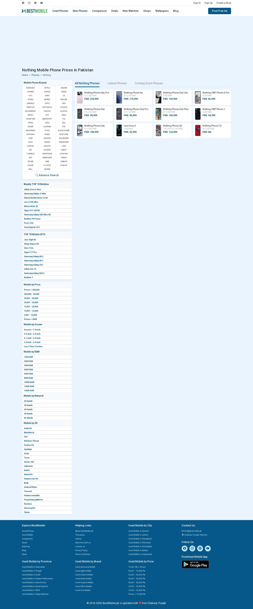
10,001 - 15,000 (31, 311)
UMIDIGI (64, 161)
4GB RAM (28, 369)
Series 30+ (29, 462)
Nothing (31, 134)
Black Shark (64, 130)
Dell (31, 169)
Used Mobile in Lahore (138, 535)
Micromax (30, 130)
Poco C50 (28, 223)
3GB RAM (28, 365)
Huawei (30, 92)
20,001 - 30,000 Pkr (136, 586)
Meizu (30, 115)
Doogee (47, 150)
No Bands (28, 418)
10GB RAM (29, 382)
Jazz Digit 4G (30, 240)
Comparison (99, 10)
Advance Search (47, 175)
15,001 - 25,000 (31, 307)
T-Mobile (30, 154)
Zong (30, 123)
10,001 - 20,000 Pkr (136, 590)
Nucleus (28, 504)
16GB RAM (29, 390)
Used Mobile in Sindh (31, 575)
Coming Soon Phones (149, 83)
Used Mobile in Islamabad (33, 567)
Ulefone (47, 127)
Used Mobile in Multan (138, 550)
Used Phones (60, 10)
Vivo (64, 103)
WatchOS (28, 474)
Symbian (28, 449)
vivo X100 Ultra (31, 202)
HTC (30, 96)
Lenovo (47, 111)
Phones (35, 75)
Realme (64, 99)
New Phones (80, 10)
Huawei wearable (32, 495)
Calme (30, 161)
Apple (47, 88)
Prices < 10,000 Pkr (137, 594)
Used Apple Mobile (83, 571)
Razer (47, 142)
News (24, 554)
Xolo (30, 142)
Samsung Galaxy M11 (33, 261)
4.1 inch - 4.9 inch (32, 338)
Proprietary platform (33, 500)
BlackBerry (30, 111)
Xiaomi (64, 88)
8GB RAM (28, 378)
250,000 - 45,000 (31, 294)
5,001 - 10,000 (30, 315)
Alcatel (63, 111)
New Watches (131, 10)
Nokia (63, 92)
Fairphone (47, 154)
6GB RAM (28, 374)
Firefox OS (29, 445)
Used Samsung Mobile (85, 567)
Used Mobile (27, 535)
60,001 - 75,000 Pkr (136, 571)
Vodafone (30, 119)
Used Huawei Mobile (84, 582)
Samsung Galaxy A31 (33, 265)
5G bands (28, 414)
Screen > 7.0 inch (32, 330)
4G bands (28, 409)
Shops (147, 10)
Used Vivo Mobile (83, 590)
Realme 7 (28, 277)
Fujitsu (47, 165)
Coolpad (64, 154)
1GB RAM (28, 357)
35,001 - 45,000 (31, 298)
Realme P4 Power (32, 219)
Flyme (27, 512)
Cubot (64, 150)
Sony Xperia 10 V (32, 227)
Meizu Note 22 (31, 206)
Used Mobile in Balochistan (34, 582)
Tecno (30, 99)
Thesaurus (80, 535)
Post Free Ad (219, 10)
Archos (47, 138)
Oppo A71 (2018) (32, 210)
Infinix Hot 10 (30, 269)
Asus (64, 115)
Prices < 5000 (30, 319)
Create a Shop (223, 3)
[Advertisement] (126, 42)
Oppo (47, 103)
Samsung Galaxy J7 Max (35, 194)
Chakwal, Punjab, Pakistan (194, 535)
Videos (78, 539)
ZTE (47, 115)
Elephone (64, 134)
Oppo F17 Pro (30, 252)
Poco (47, 130)
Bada (26, 483)
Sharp (30, 127)
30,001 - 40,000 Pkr (136, 582)
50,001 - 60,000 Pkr (136, 575)
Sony (47, 96)
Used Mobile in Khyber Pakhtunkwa (37, 579)
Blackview (64, 138)
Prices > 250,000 (32, 290)
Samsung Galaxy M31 (33, 256)
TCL (63, 119)
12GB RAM (29, 386)
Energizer (47, 158)
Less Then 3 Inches (33, 346)
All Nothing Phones (87, 83)
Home (25, 75)
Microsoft (47, 119)
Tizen (26, 458)
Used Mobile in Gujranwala (140, 554)
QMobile (30, 103)
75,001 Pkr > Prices (137, 567)
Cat (30, 150)
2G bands (28, 401)
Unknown (28, 466)
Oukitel (30, 146)
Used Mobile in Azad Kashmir (35, 586)
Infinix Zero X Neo (32, 189)
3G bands (28, 405)
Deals (114, 10)
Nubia (47, 134)
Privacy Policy (81, 550)
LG (64, 96)
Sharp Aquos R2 (31, 244)
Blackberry (29, 432)
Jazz (47, 123)
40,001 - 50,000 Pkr (136, 579)
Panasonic (64, 142)
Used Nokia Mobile (83, 579)
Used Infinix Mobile (83, 586)
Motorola (47, 107)
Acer (30, 138)
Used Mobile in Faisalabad (140, 546)
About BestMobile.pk (84, 531)
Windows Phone (31, 441)
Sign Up (208, 3)
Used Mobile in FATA (31, 590)
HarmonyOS (29, 508)
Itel (64, 127)
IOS (25, 437)
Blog (176, 10)
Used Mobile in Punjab (31, 571)
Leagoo (47, 146)
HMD (47, 161)
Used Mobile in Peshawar (139, 543)
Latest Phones (117, 83)
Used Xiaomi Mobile (84, 575)
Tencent (28, 491)
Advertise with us (83, 543)
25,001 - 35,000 (31, 302)
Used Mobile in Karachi (138, 531)
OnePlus (30, 107)
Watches (26, 546)
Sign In (197, 3)
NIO (30, 158)
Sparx (64, 158)
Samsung (30, 88)
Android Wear (30, 487)
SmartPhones (28, 531)
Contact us (80, 546)
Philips (64, 165)
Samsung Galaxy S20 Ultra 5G (37, 215)
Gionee (47, 169)
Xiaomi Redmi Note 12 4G (36, 198)
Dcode (30, 165)
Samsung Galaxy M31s (34, 273)
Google (63, 107)
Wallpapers (162, 10)
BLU (64, 123)
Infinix (47, 99)
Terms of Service (82, 554)
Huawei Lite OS (31, 479)
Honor (47, 92)
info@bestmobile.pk (192, 531)
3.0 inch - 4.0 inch (32, 342)
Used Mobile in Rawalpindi (140, 539)
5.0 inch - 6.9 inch (32, 334)
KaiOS (27, 470)
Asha (26, 453)
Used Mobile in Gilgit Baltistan (35, 594)
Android (27, 428)
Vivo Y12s (28, 248)
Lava (64, 146)
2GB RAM (28, 361)
